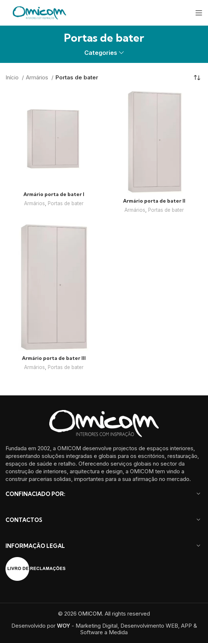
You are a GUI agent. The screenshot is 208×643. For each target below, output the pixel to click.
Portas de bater (66, 203)
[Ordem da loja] (197, 77)
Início (12, 77)
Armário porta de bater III (54, 358)
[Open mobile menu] (199, 12)
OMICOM (90, 613)
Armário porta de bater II (154, 201)
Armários (38, 77)
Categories (100, 53)
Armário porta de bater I (53, 194)
